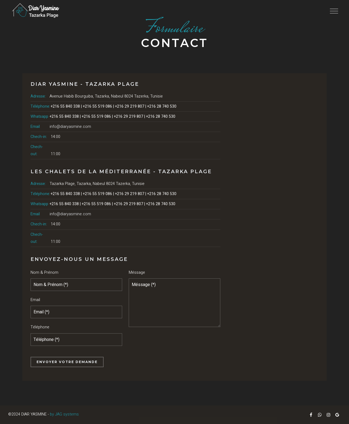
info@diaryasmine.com (70, 126)
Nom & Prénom (44, 272)
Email (35, 300)
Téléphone (40, 327)
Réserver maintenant (11, 224)
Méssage (137, 272)
